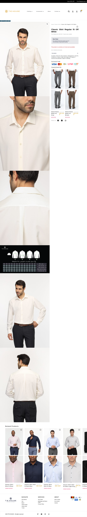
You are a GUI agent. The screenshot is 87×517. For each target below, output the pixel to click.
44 (12, 488)
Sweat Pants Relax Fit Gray (55, 113)
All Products (24, 499)
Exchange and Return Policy (42, 502)
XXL (55, 117)
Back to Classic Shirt (5, 20)
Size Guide (40, 499)
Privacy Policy (41, 504)
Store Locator (57, 499)
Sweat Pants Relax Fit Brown (69, 113)
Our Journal (56, 501)
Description (54, 53)
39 (5, 488)
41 (8, 488)
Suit (22, 501)
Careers (56, 502)
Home (52, 24)
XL (53, 117)
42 (9, 488)
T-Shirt (23, 507)
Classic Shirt (57, 24)
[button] (47, 24)
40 (7, 488)
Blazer (23, 502)
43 (10, 488)
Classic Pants (24, 504)
